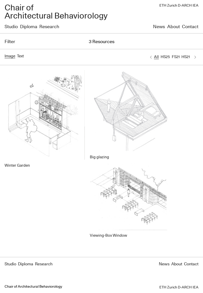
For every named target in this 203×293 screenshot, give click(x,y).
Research (49, 27)
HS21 (185, 57)
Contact (190, 27)
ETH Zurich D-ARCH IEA (178, 5)
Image (10, 56)
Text (20, 56)
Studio (11, 27)
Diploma (28, 27)
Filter (10, 42)
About (173, 27)
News (159, 27)
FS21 (176, 57)
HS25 (165, 57)
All (156, 57)
